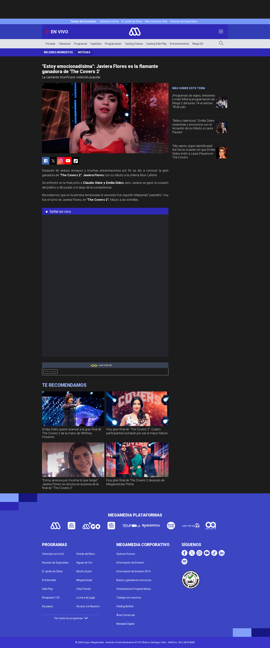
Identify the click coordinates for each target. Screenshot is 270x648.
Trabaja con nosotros (128, 597)
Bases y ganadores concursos (133, 580)
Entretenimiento (179, 43)
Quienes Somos (125, 553)
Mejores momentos (58, 52)
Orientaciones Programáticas (133, 588)
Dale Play (47, 588)
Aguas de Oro (84, 562)
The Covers (50, 371)
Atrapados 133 (51, 597)
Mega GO (197, 43)
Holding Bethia (124, 606)
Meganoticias (84, 580)
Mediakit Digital (125, 623)
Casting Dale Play (156, 43)
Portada (50, 43)
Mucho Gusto (84, 571)
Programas (80, 43)
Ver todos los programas (71, 618)
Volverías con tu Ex (53, 553)
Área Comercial (125, 615)
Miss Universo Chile (156, 21)
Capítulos (96, 43)
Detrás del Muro (85, 553)
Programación (113, 43)
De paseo (47, 606)
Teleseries (65, 43)
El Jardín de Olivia (132, 21)
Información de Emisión (130, 562)
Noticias (84, 52)
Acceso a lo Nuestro (88, 606)
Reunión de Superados (184, 21)
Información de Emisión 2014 (133, 571)
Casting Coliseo (134, 43)
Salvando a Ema (109, 21)
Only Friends (83, 588)
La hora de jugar (85, 597)
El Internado (49, 580)
